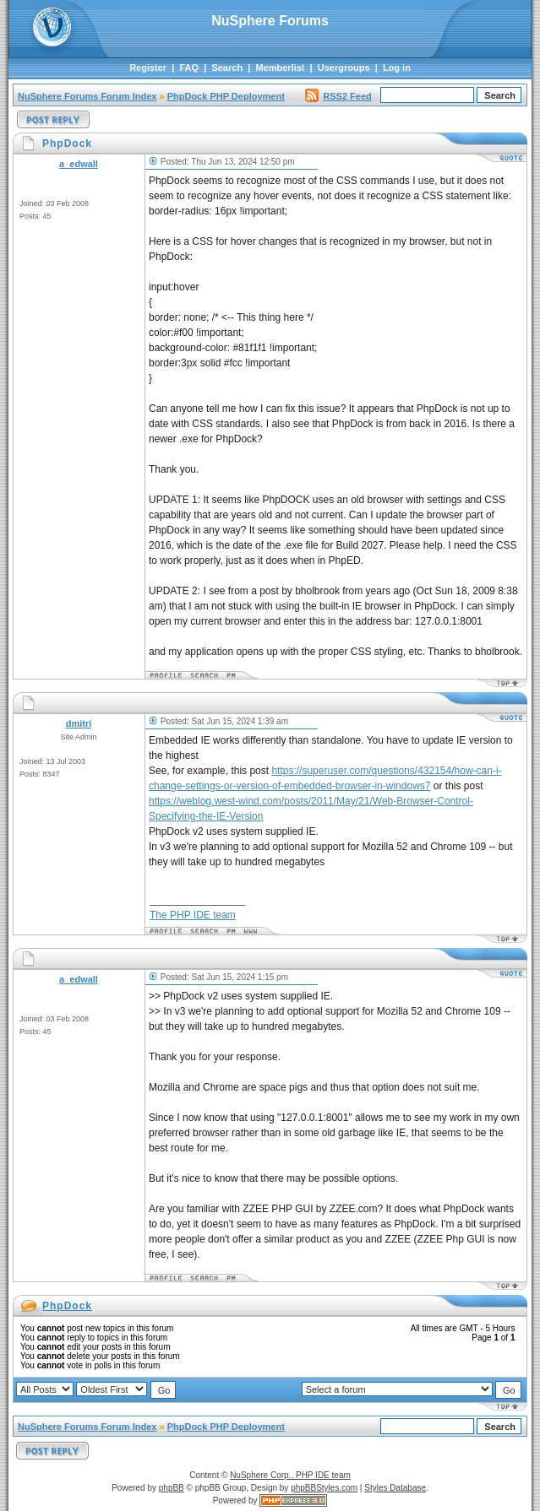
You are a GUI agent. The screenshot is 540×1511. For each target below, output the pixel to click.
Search (227, 67)
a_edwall (78, 164)
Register (147, 67)
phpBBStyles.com (324, 1487)
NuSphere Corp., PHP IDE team (290, 1475)
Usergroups (344, 67)
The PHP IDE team (193, 915)
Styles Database (395, 1487)
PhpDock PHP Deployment (226, 96)
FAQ (189, 67)
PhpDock (67, 1306)
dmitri (79, 723)
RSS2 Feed (338, 96)
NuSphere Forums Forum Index (87, 96)
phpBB (171, 1487)
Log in (397, 67)
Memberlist (279, 67)
